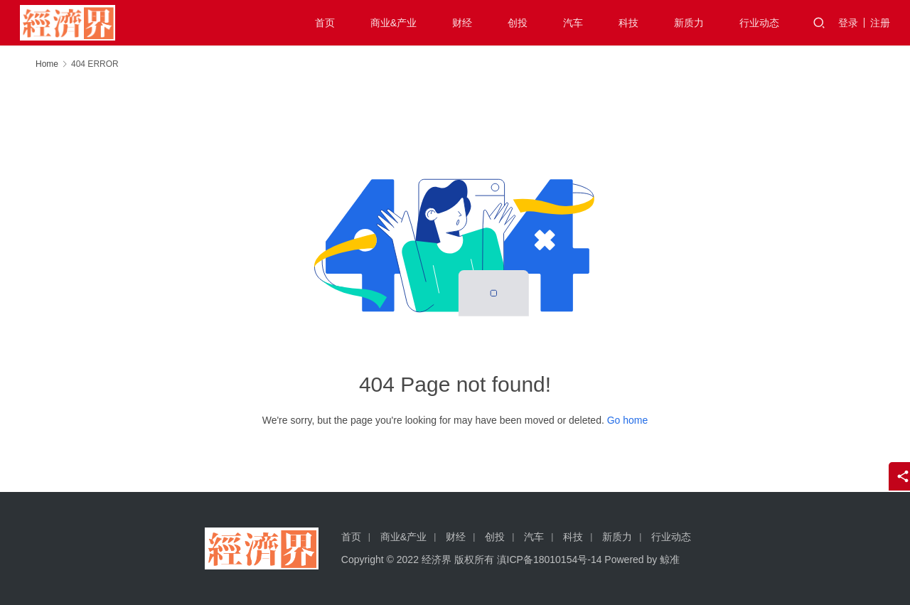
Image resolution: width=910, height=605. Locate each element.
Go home (627, 420)
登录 (848, 22)
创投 (518, 22)
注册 (880, 22)
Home (47, 64)
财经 (462, 22)
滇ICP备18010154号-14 (549, 559)
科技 (628, 22)
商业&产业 (393, 22)
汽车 (573, 22)
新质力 (689, 22)
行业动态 (759, 22)
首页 (325, 22)
